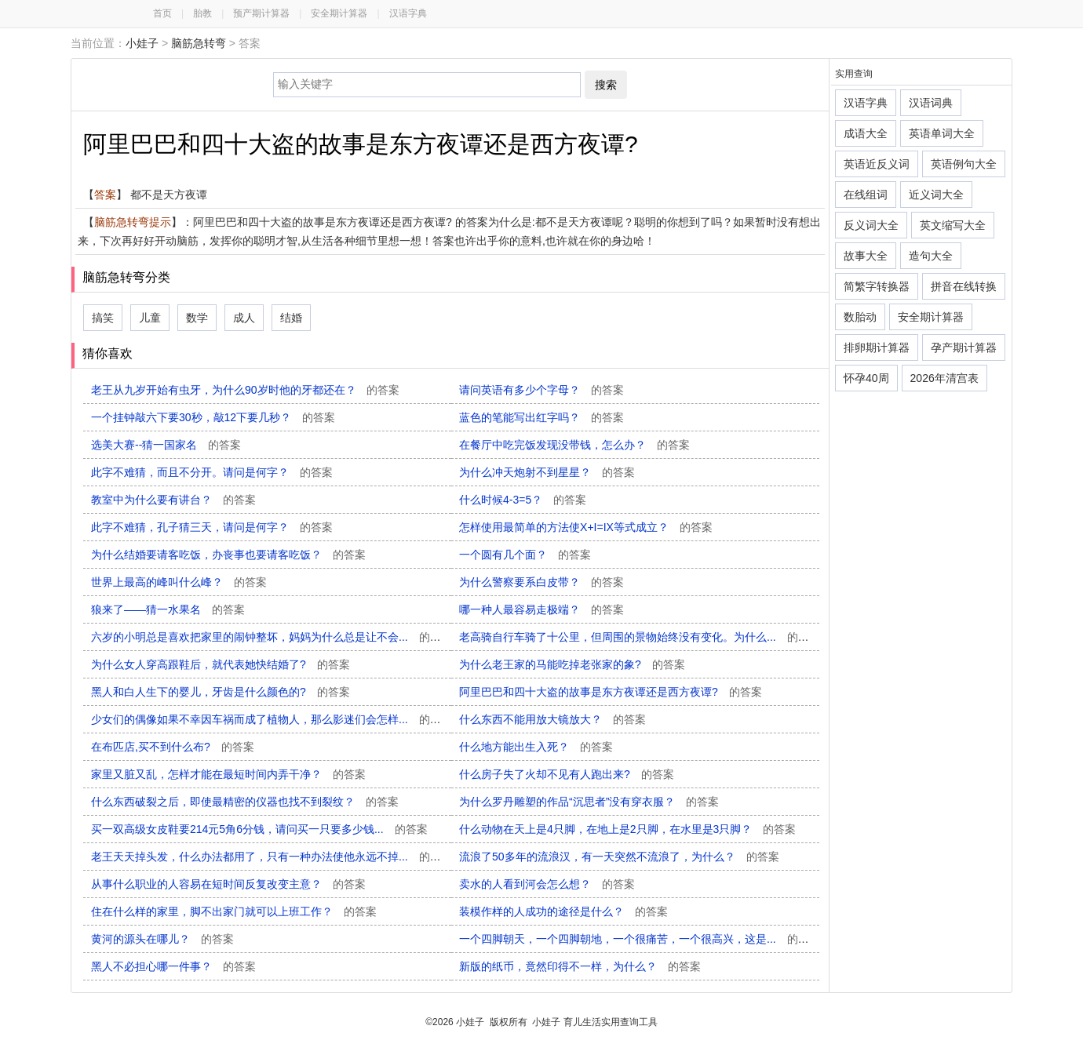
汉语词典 (931, 102)
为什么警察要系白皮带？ (541, 582)
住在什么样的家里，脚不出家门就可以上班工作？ (234, 911)
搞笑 (103, 317)
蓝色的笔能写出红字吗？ (541, 417)
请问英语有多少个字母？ (541, 390)
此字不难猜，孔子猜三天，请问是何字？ (212, 527)
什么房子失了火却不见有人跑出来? (566, 774)
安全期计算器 (339, 13)
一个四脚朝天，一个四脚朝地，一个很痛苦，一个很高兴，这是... (639, 939)
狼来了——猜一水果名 (168, 609)
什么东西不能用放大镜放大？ (552, 719)
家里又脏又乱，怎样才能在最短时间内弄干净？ (228, 774)
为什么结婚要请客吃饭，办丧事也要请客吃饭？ (228, 554)
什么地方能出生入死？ (536, 746)
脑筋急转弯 (198, 43)
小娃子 (142, 43)
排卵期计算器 (877, 347)
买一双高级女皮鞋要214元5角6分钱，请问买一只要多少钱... (259, 829)
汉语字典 (408, 13)
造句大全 (931, 255)
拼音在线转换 (964, 286)
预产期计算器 (261, 13)
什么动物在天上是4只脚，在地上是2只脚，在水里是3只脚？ (627, 829)
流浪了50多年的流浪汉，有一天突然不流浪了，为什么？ (619, 856)
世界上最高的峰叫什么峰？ (179, 582)
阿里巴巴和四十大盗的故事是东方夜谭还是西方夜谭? (610, 692)
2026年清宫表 (944, 378)
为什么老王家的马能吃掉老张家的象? (572, 664)
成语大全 (866, 133)
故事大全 (866, 255)
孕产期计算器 (964, 347)
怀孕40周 (866, 378)
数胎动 (860, 317)
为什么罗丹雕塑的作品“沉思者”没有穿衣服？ (589, 801)
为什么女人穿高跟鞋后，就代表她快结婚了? (220, 664)
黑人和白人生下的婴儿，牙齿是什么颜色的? (220, 692)
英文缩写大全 (953, 225)
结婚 (291, 317)
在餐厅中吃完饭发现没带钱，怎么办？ (574, 444)
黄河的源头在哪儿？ (162, 939)
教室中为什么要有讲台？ (173, 499)
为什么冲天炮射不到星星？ (547, 472)
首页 (162, 13)
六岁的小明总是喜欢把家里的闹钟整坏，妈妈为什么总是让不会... (271, 637)
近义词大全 (936, 194)
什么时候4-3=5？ (522, 499)
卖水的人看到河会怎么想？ (547, 884)
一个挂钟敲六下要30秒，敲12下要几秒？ (213, 417)
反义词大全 (871, 225)
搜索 (606, 84)
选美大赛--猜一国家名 (166, 444)
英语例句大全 (964, 164)
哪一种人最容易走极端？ (541, 609)
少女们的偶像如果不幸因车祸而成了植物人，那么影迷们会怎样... (271, 719)
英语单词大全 (942, 133)
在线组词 (866, 194)
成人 (244, 317)
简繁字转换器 (877, 286)
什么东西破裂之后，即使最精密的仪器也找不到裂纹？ (245, 801)
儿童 (150, 317)
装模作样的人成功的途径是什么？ (563, 911)
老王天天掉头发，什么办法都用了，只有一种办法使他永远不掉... (271, 856)
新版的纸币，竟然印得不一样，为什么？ (580, 966)
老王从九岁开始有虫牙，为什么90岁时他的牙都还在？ (245, 390)
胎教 (202, 13)
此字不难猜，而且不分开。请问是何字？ (212, 472)
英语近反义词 (877, 164)
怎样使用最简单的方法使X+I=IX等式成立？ (586, 527)
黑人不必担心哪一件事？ (173, 966)
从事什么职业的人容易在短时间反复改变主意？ (228, 884)
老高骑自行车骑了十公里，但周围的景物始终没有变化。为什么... (639, 637)
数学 (197, 317)
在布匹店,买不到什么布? (172, 746)
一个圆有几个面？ (525, 554)
